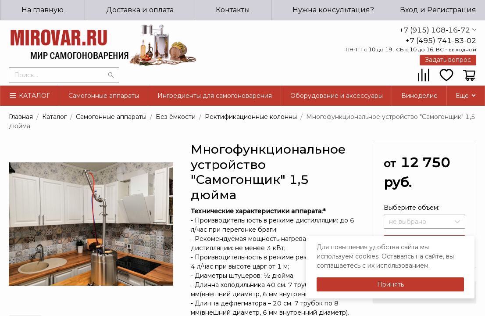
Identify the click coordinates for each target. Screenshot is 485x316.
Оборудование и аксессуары (336, 96)
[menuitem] (134, 10)
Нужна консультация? (332, 10)
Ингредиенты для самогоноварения (214, 96)
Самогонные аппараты (103, 96)
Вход (409, 10)
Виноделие (419, 96)
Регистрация (451, 10)
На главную (35, 10)
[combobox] (64, 74)
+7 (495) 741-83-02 (441, 40)
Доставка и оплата (134, 10)
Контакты (230, 10)
